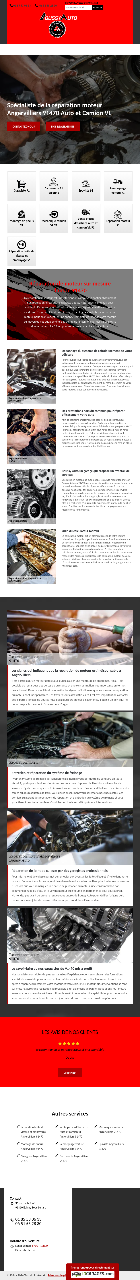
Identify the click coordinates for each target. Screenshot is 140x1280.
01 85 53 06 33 (20, 5)
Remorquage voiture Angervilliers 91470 (72, 1146)
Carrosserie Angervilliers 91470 (74, 1158)
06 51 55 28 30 (45, 5)
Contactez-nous (24, 126)
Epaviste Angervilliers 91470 (111, 1146)
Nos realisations (62, 126)
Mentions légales (58, 1275)
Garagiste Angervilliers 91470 (34, 1158)
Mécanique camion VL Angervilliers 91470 (112, 1129)
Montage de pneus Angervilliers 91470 (32, 1146)
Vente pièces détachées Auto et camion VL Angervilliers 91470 (73, 1131)
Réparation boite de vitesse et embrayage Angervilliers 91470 (33, 1131)
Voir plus (70, 1073)
